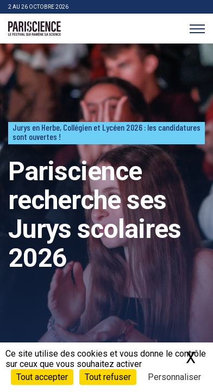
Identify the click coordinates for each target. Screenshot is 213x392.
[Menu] (197, 29)
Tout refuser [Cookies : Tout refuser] (108, 377)
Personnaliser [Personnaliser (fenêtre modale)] (174, 377)
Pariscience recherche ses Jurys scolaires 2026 (94, 214)
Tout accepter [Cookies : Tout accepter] (42, 377)
